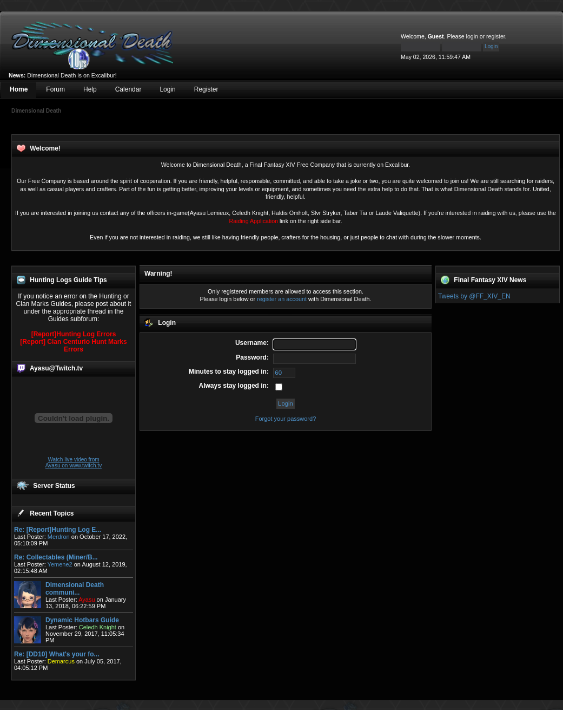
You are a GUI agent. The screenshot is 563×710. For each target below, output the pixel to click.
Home (19, 89)
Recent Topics (52, 513)
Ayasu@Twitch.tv (56, 368)
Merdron (59, 536)
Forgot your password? (285, 418)
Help (90, 89)
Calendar (128, 89)
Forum (55, 89)
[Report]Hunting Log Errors (73, 334)
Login (167, 89)
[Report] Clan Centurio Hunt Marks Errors (73, 345)
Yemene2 (60, 564)
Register (206, 89)
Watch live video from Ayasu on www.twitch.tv (73, 462)
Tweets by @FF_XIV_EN (474, 296)
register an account (282, 299)
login (472, 36)
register (495, 36)
